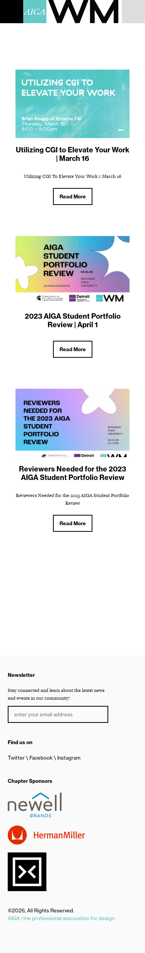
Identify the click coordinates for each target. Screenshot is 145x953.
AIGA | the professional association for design (61, 918)
